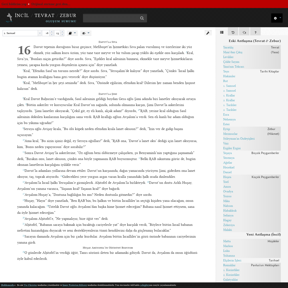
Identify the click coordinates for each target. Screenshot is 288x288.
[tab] (221, 32)
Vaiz (226, 143)
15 (24, 182)
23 (24, 252)
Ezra (226, 114)
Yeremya (228, 158)
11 (24, 152)
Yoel (226, 182)
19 (48, 206)
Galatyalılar (230, 279)
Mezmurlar (230, 134)
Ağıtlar (227, 162)
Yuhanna (229, 255)
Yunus (227, 196)
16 (24, 50)
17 (24, 194)
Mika (226, 201)
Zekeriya (229, 225)
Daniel (227, 172)
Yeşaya (227, 153)
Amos (227, 186)
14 (61, 176)
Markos (228, 246)
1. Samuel (229, 86)
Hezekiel (228, 167)
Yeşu (226, 71)
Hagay (227, 220)
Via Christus (30, 285)
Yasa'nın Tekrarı (233, 66)
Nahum (228, 206)
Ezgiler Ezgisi (232, 148)
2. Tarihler (230, 110)
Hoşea (227, 177)
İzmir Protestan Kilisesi (75, 285)
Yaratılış (228, 47)
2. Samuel (229, 90)
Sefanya (228, 215)
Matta (227, 241)
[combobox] (22, 33)
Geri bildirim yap (14, 4)
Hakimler (229, 76)
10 (24, 140)
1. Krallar (229, 95)
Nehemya (229, 119)
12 (140, 158)
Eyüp (226, 129)
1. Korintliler (231, 270)
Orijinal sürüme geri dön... (50, 4)
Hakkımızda (7, 285)
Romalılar (229, 265)
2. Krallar (229, 100)
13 (24, 170)
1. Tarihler (230, 105)
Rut (225, 81)
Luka (226, 251)
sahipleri (144, 285)
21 (24, 224)
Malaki (227, 230)
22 (24, 236)
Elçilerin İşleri (232, 260)
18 (24, 200)
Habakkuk (230, 210)
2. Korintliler (231, 275)
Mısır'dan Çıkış (232, 52)
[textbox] (20, 33)
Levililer (228, 57)
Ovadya (228, 191)
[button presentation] (39, 33)
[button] (277, 18)
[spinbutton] (45, 33)
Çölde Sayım (231, 62)
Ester (226, 124)
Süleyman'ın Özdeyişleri (239, 138)
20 (24, 218)
